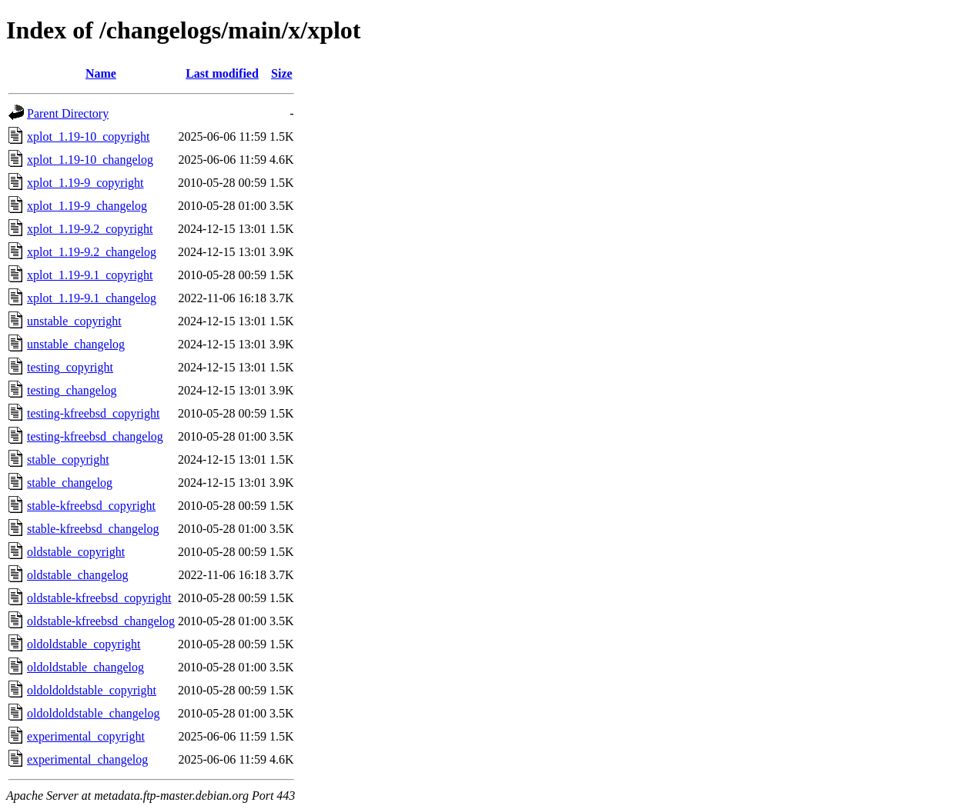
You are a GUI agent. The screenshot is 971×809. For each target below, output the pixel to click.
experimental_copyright (86, 736)
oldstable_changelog (78, 574)
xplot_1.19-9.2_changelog (91, 251)
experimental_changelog (87, 759)
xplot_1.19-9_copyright (85, 182)
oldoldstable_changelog (85, 667)
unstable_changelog (76, 344)
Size (282, 73)
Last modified (222, 73)
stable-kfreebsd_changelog (93, 528)
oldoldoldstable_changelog (93, 713)
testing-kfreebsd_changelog (95, 436)
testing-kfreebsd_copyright (93, 413)
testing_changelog (71, 390)
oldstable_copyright (76, 551)
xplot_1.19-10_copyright (88, 136)
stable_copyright (68, 459)
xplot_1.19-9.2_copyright (90, 228)
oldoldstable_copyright (84, 644)
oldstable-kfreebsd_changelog (101, 621)
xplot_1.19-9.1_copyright (90, 274)
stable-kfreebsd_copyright (91, 505)
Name (100, 73)
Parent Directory (68, 113)
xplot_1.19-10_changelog (90, 159)
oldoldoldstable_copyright (91, 690)
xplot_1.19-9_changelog (87, 205)
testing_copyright (70, 367)
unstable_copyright (74, 321)
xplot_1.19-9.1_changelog (91, 298)
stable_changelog (69, 482)
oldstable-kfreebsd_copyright (99, 597)
